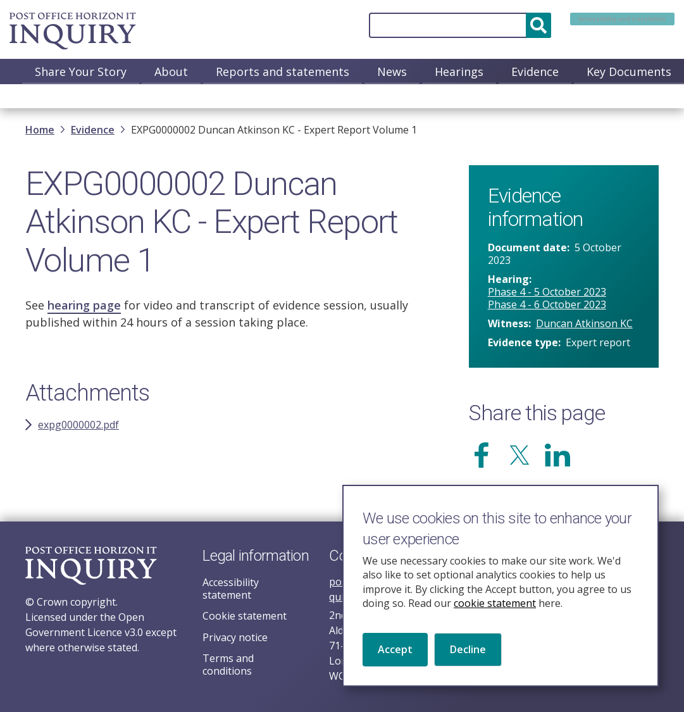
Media (654, 96)
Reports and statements (282, 71)
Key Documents (629, 71)
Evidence (535, 71)
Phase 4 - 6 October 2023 (547, 307)
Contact (589, 96)
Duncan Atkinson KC (584, 326)
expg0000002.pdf (78, 427)
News (392, 71)
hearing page (84, 307)
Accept (395, 657)
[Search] (405, 25)
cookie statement (495, 610)
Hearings (459, 71)
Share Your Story (81, 71)
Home (39, 132)
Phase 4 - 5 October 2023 (547, 294)
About (171, 71)
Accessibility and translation (594, 25)
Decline (468, 657)
